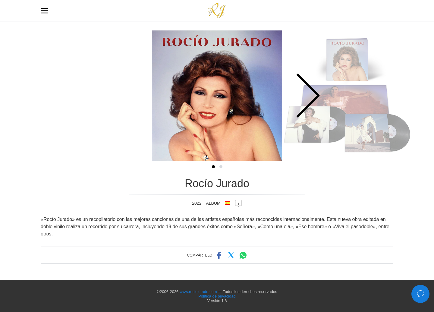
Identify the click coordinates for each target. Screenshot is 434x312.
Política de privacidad (217, 296)
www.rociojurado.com (198, 291)
